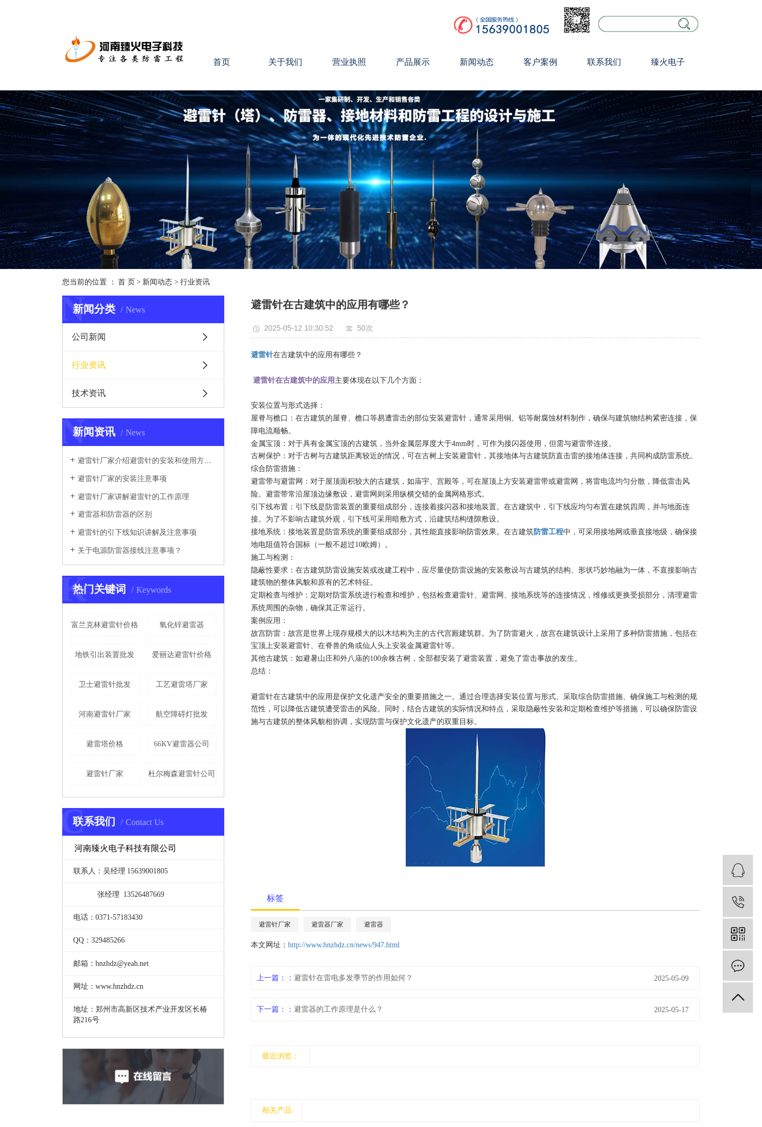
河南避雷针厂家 (105, 714)
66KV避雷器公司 (181, 744)
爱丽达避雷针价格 (181, 655)
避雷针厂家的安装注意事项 (122, 479)
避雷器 (373, 924)
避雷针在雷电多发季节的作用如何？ (353, 978)
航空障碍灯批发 (182, 714)
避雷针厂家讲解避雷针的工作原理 (133, 497)
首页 (221, 61)
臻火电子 (668, 61)
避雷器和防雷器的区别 (115, 514)
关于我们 (285, 61)
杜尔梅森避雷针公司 (181, 774)
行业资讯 (195, 282)
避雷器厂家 (327, 924)
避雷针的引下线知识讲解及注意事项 (137, 532)
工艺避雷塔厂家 (182, 684)
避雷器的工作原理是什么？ (338, 1009)
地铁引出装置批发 (104, 655)
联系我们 (604, 61)
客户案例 (540, 61)
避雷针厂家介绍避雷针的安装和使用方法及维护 (147, 461)
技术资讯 (89, 393)
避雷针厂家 (104, 774)
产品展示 (413, 61)
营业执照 (349, 61)
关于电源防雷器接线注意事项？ (130, 550)
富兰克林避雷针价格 (104, 625)
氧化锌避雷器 (181, 625)
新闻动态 (477, 61)
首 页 (126, 282)
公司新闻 (89, 336)
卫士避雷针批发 (105, 684)
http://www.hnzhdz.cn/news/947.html (344, 945)
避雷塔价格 (104, 744)
